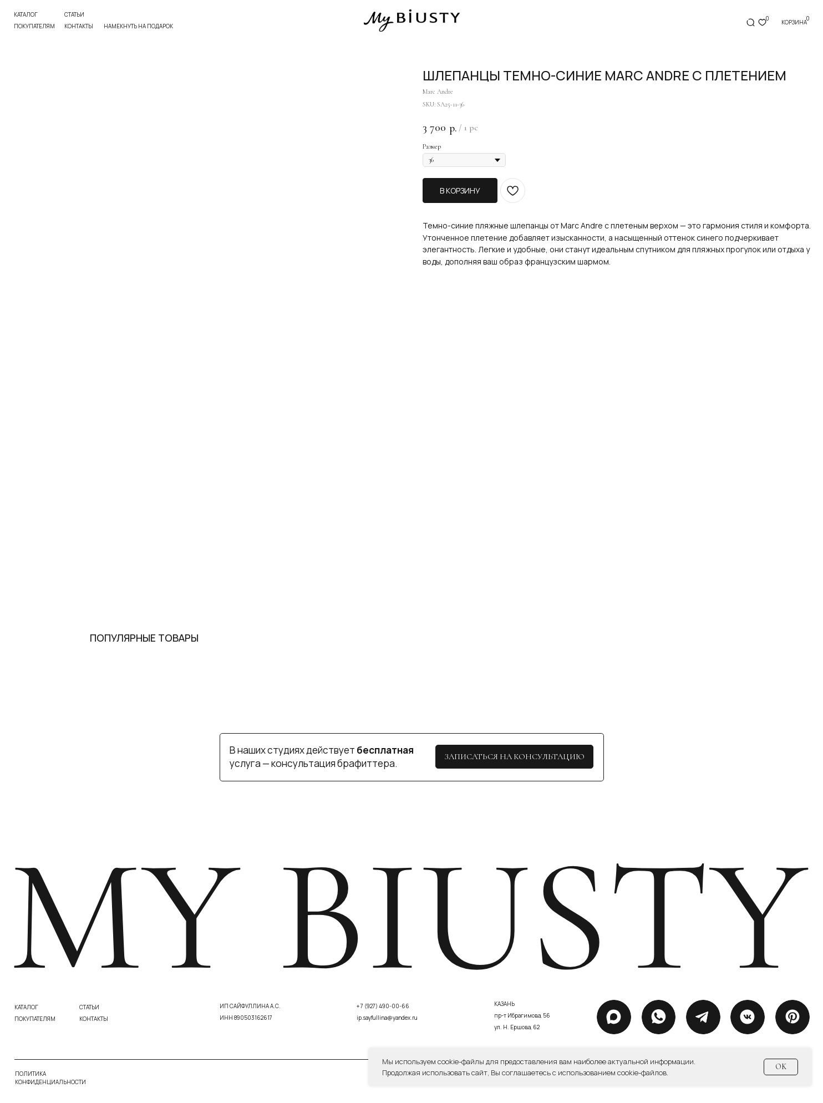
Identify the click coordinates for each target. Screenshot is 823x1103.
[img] (412, 20)
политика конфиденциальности (50, 1078)
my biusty (407, 917)
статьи (74, 14)
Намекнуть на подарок (138, 26)
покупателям (34, 26)
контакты (78, 26)
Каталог (26, 14)
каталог (26, 1007)
